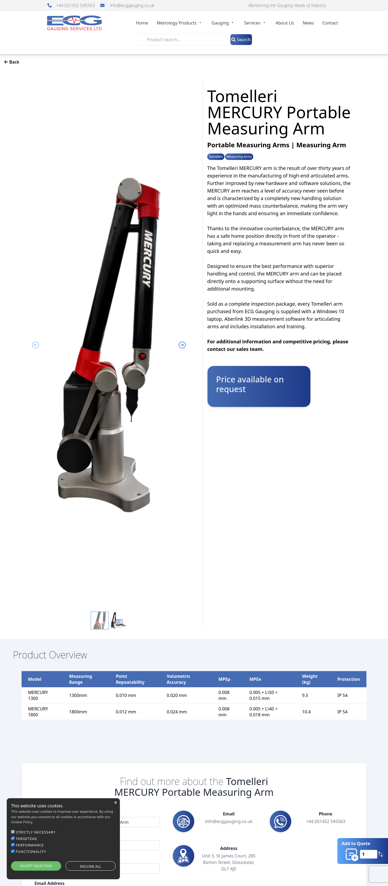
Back (11, 62)
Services (255, 23)
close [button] (116, 802)
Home (142, 23)
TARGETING (26, 838)
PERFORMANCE (30, 845)
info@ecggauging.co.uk (127, 5)
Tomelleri (216, 157)
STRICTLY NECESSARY (36, 832)
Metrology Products (180, 23)
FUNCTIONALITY (31, 851)
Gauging (223, 23)
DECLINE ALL (90, 866)
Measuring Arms (239, 157)
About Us (285, 23)
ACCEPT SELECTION (36, 865)
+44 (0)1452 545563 (71, 5)
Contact (330, 23)
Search (241, 40)
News (308, 23)
